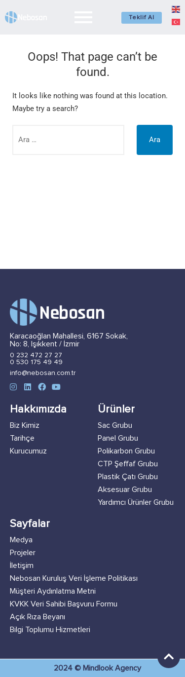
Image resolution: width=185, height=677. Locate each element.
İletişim (22, 565)
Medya (21, 540)
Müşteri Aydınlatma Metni (53, 591)
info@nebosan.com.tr (43, 373)
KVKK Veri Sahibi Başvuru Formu (63, 604)
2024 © (68, 668)
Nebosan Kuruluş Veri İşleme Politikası (74, 578)
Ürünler (116, 409)
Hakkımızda (38, 409)
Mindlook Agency (112, 668)
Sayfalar (30, 524)
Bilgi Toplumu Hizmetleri (50, 630)
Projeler (23, 553)
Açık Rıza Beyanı (37, 617)
